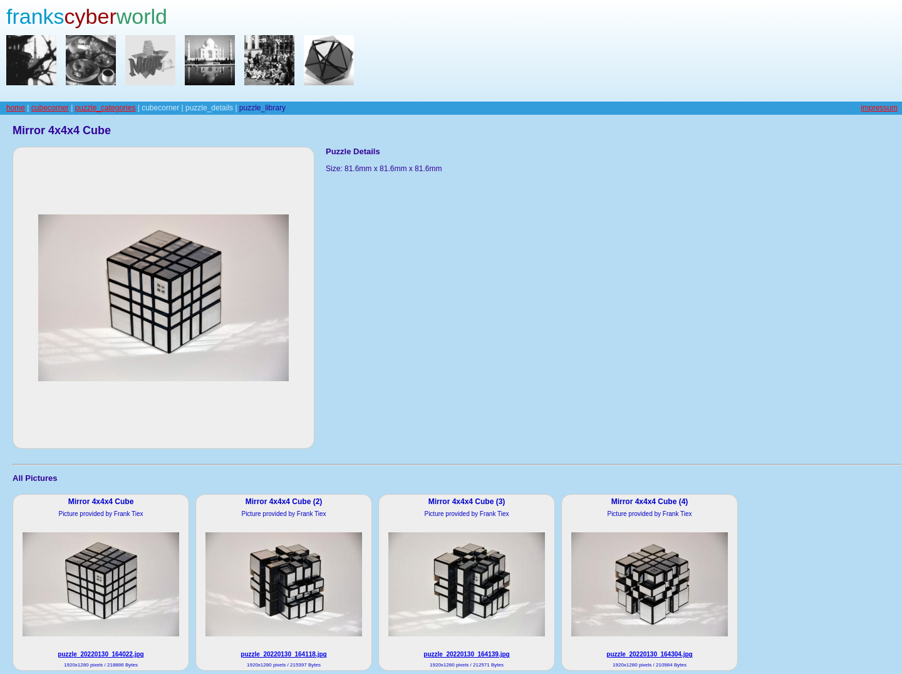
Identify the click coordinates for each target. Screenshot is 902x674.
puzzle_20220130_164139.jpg (466, 654)
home (15, 107)
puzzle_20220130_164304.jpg (649, 654)
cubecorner (50, 107)
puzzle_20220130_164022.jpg (100, 654)
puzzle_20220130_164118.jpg (283, 654)
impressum (879, 107)
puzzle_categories (105, 107)
